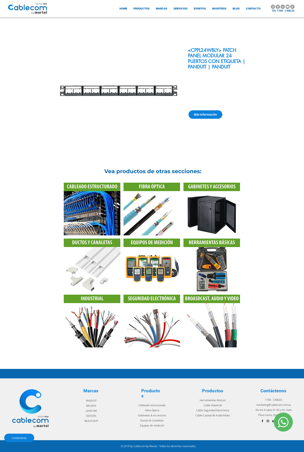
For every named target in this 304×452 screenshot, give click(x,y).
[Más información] (205, 114)
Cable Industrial (213, 405)
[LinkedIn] (283, 7)
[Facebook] (278, 7)
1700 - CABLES (273, 399)
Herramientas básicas (213, 400)
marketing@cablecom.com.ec (273, 404)
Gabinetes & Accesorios (152, 415)
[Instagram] (273, 7)
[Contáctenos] (19, 438)
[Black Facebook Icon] (262, 421)
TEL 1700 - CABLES (283, 10)
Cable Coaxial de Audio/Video (212, 415)
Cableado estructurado (152, 405)
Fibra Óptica (152, 410)
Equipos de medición (152, 425)
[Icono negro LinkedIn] (273, 421)
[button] (161, 8)
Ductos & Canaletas (152, 420)
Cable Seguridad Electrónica (212, 410)
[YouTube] (287, 7)
